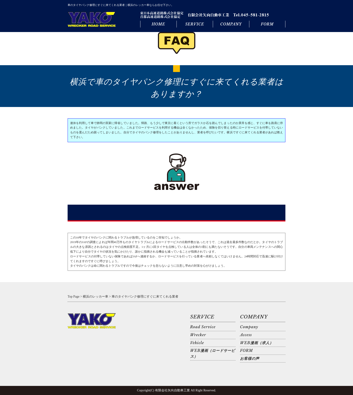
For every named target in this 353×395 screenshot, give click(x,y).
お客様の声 (249, 358)
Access (246, 335)
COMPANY (231, 24)
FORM (267, 24)
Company (249, 327)
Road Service (203, 327)
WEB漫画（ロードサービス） (212, 353)
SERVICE (194, 24)
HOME (158, 24)
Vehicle (197, 342)
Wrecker (198, 335)
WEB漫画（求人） (256, 342)
